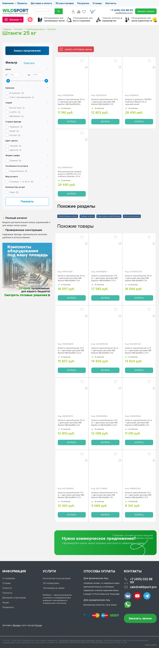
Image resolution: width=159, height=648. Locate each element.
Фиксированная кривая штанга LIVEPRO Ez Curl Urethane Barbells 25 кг (69, 174)
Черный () (15, 146)
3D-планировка (51, 583)
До (29, 75)
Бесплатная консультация (56, 578)
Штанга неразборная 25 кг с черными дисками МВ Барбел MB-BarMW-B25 (71, 101)
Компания (8, 3)
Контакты (110, 3)
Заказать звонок (140, 618)
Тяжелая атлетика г (112, 19)
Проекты (22, 3)
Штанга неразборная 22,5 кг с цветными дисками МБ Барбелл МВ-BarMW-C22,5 (104, 422)
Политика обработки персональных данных (81, 640)
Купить (71, 121)
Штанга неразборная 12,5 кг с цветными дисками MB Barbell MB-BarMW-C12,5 (138, 495)
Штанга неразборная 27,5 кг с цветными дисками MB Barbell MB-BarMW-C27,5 (138, 350)
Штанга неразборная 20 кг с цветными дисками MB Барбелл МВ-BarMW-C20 (138, 422)
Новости (7, 588)
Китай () (14, 131)
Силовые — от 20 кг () (21, 181)
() (17, 108)
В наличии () (17, 93)
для (54, 19)
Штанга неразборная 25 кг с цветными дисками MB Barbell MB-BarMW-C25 (104, 101)
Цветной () (15, 150)
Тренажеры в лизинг (54, 588)
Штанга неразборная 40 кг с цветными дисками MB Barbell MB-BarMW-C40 (71, 278)
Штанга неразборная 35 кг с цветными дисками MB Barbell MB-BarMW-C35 (138, 278)
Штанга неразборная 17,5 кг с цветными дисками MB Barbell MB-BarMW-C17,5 (71, 495)
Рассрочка (83, 3)
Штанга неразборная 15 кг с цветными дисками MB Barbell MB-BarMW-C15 (104, 495)
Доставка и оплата (41, 3)
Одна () (14, 192)
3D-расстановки (65, 3)
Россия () (15, 135)
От (6, 75)
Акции (5, 602)
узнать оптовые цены (78, 49)
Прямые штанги (87, 216)
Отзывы (97, 3)
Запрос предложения (27, 50)
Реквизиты (8, 607)
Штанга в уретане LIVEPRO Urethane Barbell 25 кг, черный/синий (138, 101)
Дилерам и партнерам (14, 597)
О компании (8, 578)
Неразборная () (18, 171)
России (38, 625)
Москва (16, 625)
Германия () (16, 127)
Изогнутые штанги (132, 216)
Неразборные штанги (67, 216)
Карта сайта (151, 645)
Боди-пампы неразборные (108, 216)
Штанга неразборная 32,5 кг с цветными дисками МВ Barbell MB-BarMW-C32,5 (71, 350)
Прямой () (15, 160)
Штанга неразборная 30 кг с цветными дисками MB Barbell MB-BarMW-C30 (105, 350)
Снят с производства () (22, 97)
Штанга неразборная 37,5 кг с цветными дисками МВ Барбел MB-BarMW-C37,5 (104, 278)
